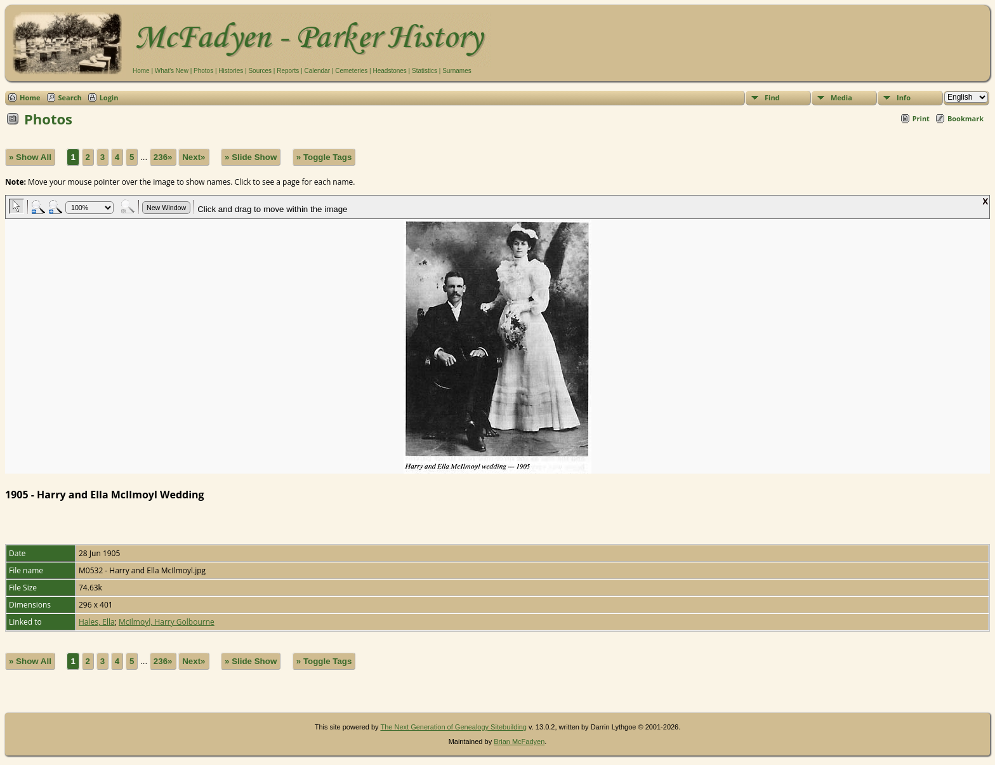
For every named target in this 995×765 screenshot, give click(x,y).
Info (904, 97)
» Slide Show (251, 157)
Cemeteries (351, 70)
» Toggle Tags (324, 157)
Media (841, 97)
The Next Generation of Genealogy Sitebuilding (453, 727)
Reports (288, 70)
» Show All (30, 157)
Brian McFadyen (519, 741)
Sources (260, 70)
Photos (203, 70)
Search (70, 97)
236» (163, 157)
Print (921, 118)
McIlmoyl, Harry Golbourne (166, 621)
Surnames (456, 70)
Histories (230, 70)
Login (109, 97)
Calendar (317, 70)
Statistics (424, 70)
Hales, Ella (97, 621)
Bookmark (965, 118)
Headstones (389, 70)
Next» (193, 157)
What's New (171, 70)
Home (141, 70)
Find (772, 97)
